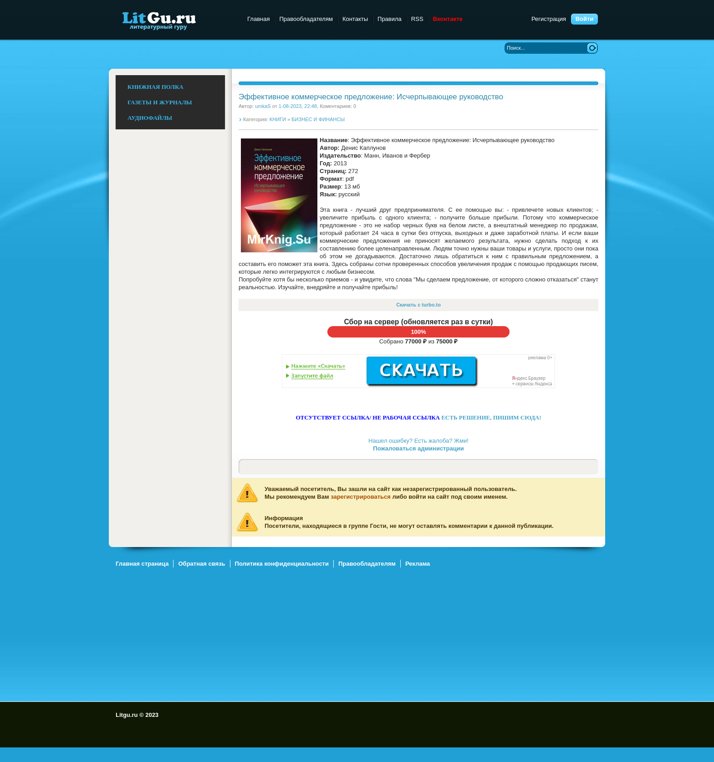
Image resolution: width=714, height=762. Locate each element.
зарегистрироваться (361, 496)
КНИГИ (278, 119)
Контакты (355, 18)
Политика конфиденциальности (282, 563)
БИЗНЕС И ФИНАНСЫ (318, 119)
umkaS (262, 106)
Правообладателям (305, 18)
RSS (417, 18)
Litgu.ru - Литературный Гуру (176, 20)
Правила (389, 18)
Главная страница (142, 563)
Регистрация (548, 18)
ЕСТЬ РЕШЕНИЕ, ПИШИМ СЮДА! (491, 417)
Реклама (417, 563)
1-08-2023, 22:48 (298, 106)
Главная (258, 18)
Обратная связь (201, 563)
